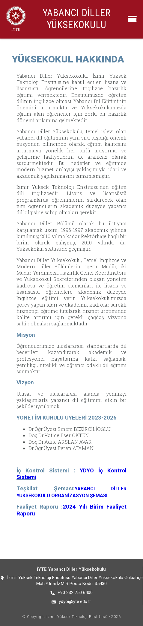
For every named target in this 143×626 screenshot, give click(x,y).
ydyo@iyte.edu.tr (75, 601)
